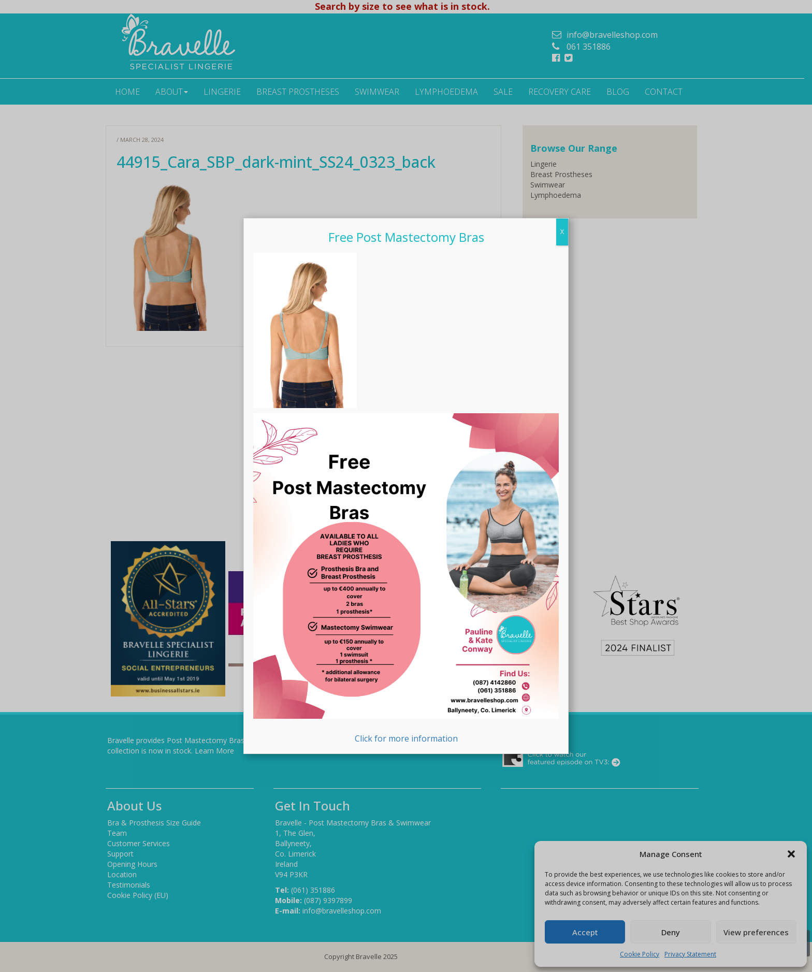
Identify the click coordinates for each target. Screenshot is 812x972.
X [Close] (562, 231)
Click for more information (405, 578)
